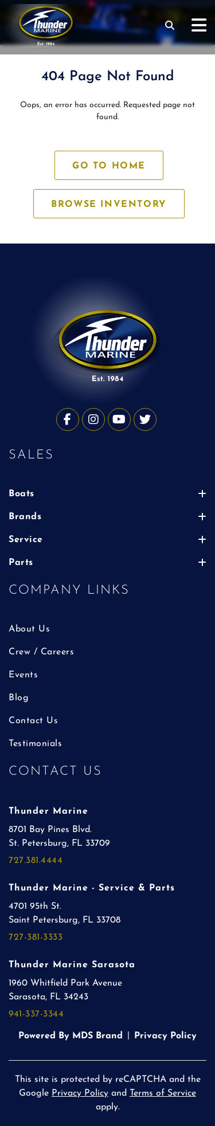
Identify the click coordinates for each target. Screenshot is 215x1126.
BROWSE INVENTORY (109, 204)
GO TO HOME (109, 166)
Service (107, 539)
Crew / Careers (41, 652)
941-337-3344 (36, 1014)
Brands (107, 516)
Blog (19, 698)
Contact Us (33, 720)
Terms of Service (163, 1093)
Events (23, 675)
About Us (29, 629)
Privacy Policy (165, 1036)
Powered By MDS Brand (70, 1036)
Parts (107, 562)
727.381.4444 (35, 860)
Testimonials (35, 743)
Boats (107, 494)
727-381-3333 (35, 937)
